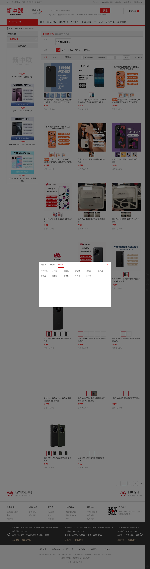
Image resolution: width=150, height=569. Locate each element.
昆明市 (52, 265)
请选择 (60, 265)
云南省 (43, 265)
